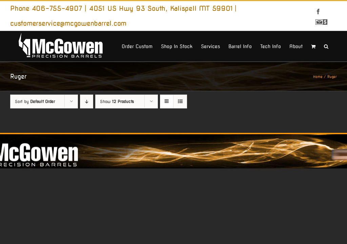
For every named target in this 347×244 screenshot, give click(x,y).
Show (117, 101)
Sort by (35, 101)
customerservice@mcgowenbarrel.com (68, 23)
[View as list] (180, 101)
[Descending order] (86, 101)
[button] (326, 45)
